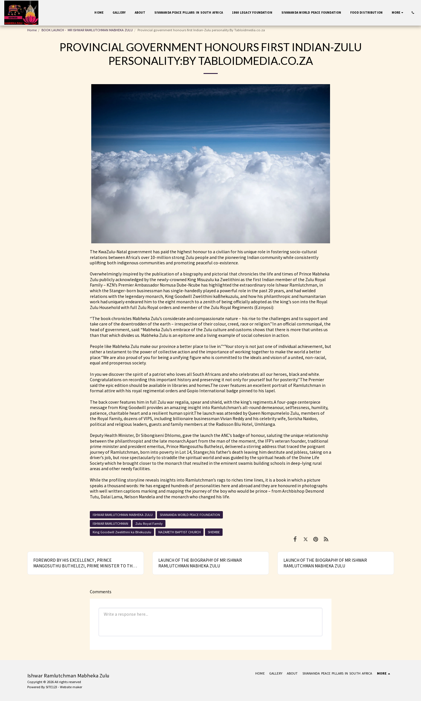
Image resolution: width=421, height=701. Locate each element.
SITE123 (51, 687)
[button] (412, 12)
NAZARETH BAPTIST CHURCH (179, 532)
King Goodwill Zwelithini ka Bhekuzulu (122, 532)
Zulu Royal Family (149, 523)
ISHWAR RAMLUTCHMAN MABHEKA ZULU (123, 515)
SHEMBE (214, 532)
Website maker (71, 687)
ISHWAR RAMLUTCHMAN (110, 523)
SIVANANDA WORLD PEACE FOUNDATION (190, 515)
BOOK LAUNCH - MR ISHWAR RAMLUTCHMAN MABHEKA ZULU (87, 30)
